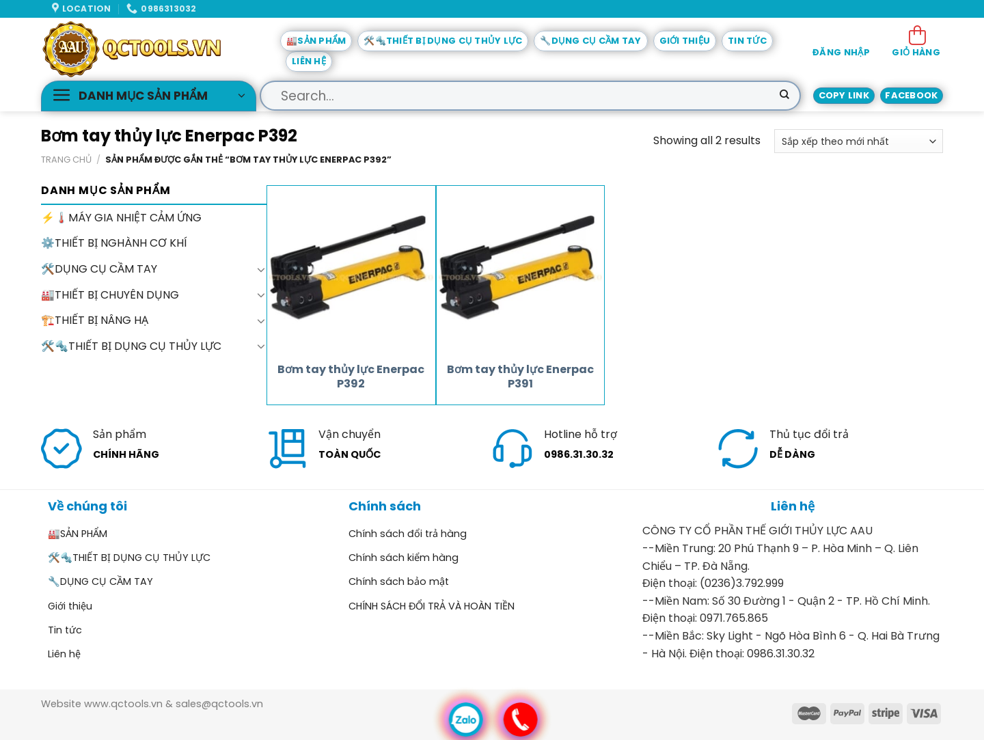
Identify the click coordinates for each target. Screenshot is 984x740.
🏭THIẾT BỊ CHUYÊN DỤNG (110, 295)
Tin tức (747, 40)
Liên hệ (309, 61)
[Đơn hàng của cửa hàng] (858, 141)
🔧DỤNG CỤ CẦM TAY (590, 40)
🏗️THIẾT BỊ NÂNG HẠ (94, 320)
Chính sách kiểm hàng (403, 557)
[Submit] (784, 96)
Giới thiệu (685, 40)
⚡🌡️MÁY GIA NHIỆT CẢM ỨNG (121, 217)
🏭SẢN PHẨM (316, 40)
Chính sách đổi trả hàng (407, 533)
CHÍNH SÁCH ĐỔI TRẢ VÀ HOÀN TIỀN (431, 606)
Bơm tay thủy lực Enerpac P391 (520, 377)
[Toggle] (261, 269)
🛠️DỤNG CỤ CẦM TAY (99, 269)
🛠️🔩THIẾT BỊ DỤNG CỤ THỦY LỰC (443, 40)
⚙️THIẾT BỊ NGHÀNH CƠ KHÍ (114, 243)
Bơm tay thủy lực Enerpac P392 (350, 377)
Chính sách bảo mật (398, 581)
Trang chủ (66, 159)
